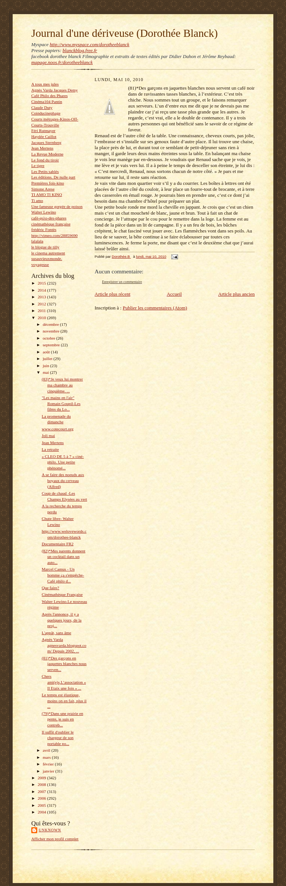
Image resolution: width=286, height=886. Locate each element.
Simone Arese (42, 189)
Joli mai (48, 435)
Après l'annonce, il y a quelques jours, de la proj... (62, 620)
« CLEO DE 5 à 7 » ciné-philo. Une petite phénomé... (63, 462)
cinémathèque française (50, 224)
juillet (48, 358)
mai (46, 372)
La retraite (50, 449)
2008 (42, 784)
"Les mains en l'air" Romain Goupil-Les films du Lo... (61, 403)
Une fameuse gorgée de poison (57, 206)
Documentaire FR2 (57, 544)
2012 (42, 304)
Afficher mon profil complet (55, 839)
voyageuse (40, 264)
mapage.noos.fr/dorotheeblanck (62, 62)
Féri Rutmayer (43, 130)
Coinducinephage (45, 113)
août (47, 352)
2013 (42, 297)
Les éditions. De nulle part (53, 177)
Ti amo (37, 200)
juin (46, 365)
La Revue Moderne (47, 154)
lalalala (37, 241)
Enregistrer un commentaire (122, 282)
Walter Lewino (43, 212)
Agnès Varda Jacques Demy (54, 90)
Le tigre (37, 165)
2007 (42, 791)
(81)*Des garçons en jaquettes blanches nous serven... (64, 664)
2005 (42, 805)
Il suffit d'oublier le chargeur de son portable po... (58, 738)
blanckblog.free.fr (80, 50)
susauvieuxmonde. (46, 258)
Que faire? (50, 587)
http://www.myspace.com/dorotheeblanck (89, 44)
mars (47, 757)
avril (47, 750)
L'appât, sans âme (56, 632)
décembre (51, 324)
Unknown (50, 830)
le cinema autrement (48, 253)
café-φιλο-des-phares (48, 218)
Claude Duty (42, 107)
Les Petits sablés (45, 171)
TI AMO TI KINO (46, 194)
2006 (42, 798)
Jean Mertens (42, 148)
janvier (49, 771)
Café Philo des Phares (49, 95)
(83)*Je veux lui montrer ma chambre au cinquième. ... (62, 385)
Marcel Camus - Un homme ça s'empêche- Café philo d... (63, 575)
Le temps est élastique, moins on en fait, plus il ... (64, 701)
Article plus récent (112, 294)
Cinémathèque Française (62, 594)
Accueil (174, 294)
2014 (42, 290)
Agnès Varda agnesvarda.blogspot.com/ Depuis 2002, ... (64, 645)
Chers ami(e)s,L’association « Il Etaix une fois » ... (64, 682)
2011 (42, 310)
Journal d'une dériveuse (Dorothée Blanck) (124, 33)
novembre (51, 331)
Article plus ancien (236, 294)
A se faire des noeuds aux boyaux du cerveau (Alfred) (63, 480)
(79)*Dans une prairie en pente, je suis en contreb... (62, 719)
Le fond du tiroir (45, 160)
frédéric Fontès (43, 229)
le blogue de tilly (45, 247)
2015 (42, 283)
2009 (42, 778)
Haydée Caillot (43, 136)
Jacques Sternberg (46, 142)
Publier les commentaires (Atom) (155, 308)
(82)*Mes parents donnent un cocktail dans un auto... (63, 557)
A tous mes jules (45, 84)
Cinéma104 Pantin (46, 101)
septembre (52, 345)
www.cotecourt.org (57, 429)
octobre (49, 338)
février (49, 764)
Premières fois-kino (47, 183)
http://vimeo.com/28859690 (54, 235)
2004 (42, 812)
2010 (42, 317)
